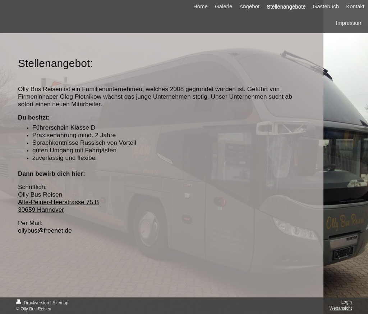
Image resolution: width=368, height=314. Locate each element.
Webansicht (341, 308)
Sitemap (60, 302)
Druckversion (33, 302)
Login (346, 302)
